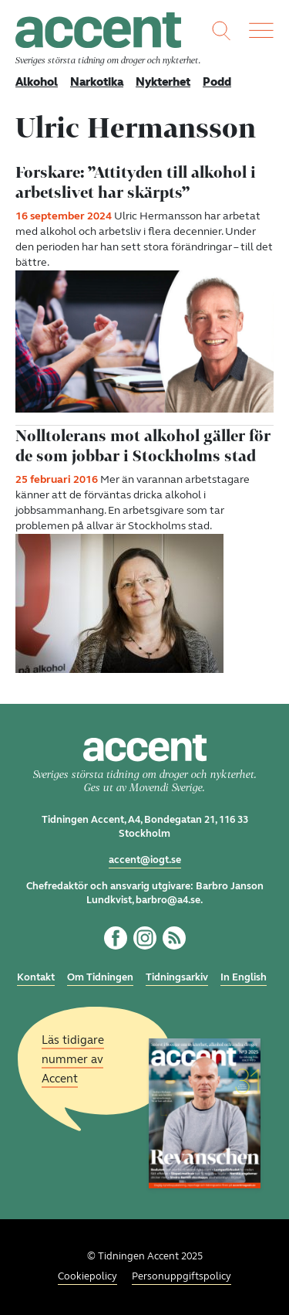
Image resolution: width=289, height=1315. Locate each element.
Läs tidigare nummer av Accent (73, 1059)
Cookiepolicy (87, 1276)
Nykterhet (163, 82)
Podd (217, 82)
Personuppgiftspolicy (181, 1276)
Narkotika (96, 82)
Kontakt (36, 977)
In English (243, 977)
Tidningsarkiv (177, 977)
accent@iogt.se (145, 860)
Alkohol (36, 82)
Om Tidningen (100, 977)
